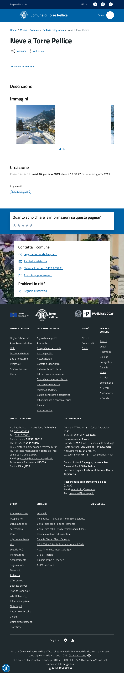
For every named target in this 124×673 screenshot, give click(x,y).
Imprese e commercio (48, 384)
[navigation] (6, 15)
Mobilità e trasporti (47, 389)
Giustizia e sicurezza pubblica (52, 379)
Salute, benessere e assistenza (53, 395)
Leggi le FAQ (16, 549)
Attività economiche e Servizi (106, 383)
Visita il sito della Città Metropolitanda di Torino (62, 529)
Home (13, 30)
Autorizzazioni (44, 359)
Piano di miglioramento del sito (19, 539)
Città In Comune (77, 655)
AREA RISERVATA (60, 668)
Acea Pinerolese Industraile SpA (54, 549)
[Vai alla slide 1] (60, 149)
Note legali (16, 606)
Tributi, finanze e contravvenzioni (54, 400)
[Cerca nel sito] (110, 15)
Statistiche (16, 627)
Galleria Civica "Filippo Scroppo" (53, 539)
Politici (13, 374)
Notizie (85, 338)
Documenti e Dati (19, 353)
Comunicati (88, 343)
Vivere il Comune (29, 30)
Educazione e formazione (50, 374)
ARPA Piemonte (45, 565)
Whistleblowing (18, 596)
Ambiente (42, 343)
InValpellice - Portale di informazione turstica (61, 518)
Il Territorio (105, 352)
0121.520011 (22, 435)
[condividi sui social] (18, 51)
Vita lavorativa (44, 410)
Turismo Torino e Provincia (50, 560)
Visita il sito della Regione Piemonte (56, 524)
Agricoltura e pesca (47, 338)
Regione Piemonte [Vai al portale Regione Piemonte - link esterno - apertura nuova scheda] (18, 4)
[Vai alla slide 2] (64, 149)
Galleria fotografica (53, 30)
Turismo (41, 405)
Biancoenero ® (89, 660)
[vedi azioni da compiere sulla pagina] (36, 51)
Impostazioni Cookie (20, 611)
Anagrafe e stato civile (49, 348)
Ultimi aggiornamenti (21, 622)
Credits (13, 617)
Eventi (103, 341)
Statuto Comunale (20, 591)
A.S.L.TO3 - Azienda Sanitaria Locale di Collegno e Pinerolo (68, 544)
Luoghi (103, 346)
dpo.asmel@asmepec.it (81, 493)
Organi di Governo (19, 338)
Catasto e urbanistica (48, 364)
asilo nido (42, 513)
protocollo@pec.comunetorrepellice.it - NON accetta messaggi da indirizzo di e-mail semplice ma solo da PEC (34, 450)
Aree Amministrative (21, 343)
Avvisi (85, 348)
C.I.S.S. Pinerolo (45, 555)
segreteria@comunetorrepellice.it (35, 458)
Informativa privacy (20, 601)
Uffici (12, 348)
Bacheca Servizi (18, 586)
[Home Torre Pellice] (42, 15)
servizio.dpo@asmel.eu (83, 489)
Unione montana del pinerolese (54, 534)
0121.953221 (21, 431)
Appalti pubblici (45, 353)
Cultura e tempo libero (49, 369)
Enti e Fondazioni (19, 359)
